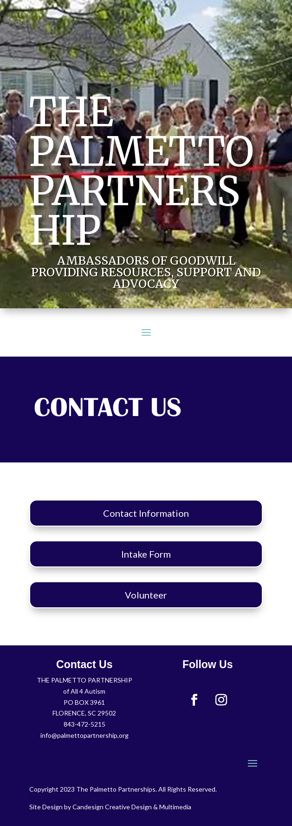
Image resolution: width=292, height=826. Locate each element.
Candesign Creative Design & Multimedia (131, 807)
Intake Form (146, 553)
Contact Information (146, 513)
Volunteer (146, 594)
